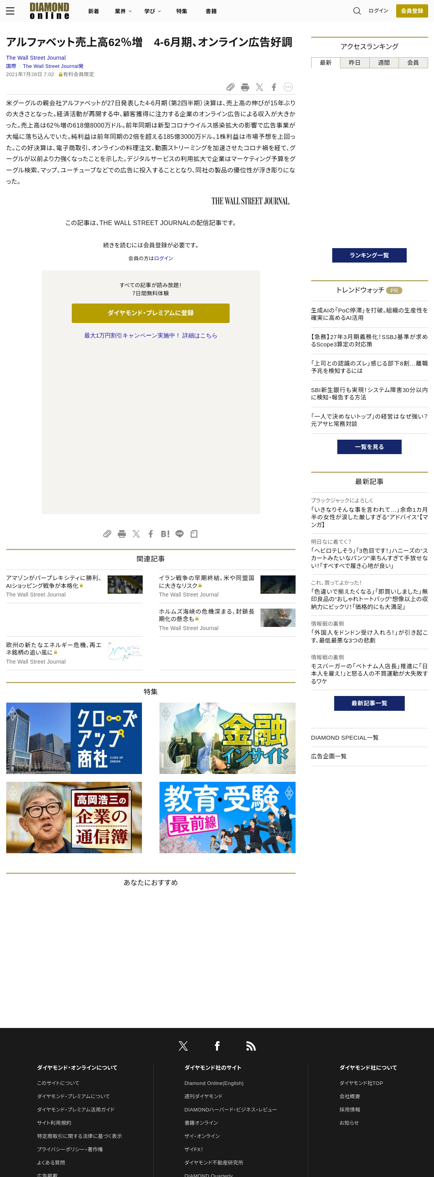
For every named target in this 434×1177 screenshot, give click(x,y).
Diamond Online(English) (214, 919)
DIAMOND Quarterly (208, 1012)
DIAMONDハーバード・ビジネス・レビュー (230, 946)
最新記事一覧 (370, 703)
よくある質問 (51, 999)
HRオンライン (199, 1039)
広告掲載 (47, 1012)
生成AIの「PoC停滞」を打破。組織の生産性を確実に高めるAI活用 (369, 314)
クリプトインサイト (204, 1052)
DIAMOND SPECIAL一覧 (345, 737)
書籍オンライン (201, 959)
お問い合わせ (52, 1025)
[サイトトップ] (42, 13)
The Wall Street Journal (36, 58)
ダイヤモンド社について (368, 904)
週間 (384, 62)
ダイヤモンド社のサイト (212, 904)
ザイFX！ (194, 986)
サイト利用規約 (54, 959)
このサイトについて (58, 919)
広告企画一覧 (329, 756)
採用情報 (350, 946)
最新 (326, 62)
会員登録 (412, 14)
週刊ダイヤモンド (203, 933)
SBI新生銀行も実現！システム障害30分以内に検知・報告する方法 (369, 394)
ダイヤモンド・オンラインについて (77, 904)
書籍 (211, 14)
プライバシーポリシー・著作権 (70, 986)
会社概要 (350, 933)
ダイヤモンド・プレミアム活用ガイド (76, 946)
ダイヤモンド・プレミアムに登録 (151, 313)
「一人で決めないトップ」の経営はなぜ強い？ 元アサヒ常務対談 (369, 420)
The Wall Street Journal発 (53, 66)
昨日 (355, 62)
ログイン (378, 13)
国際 (11, 66)
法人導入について (57, 1039)
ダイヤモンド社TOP (361, 919)
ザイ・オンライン (202, 972)
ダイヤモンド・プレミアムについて (73, 933)
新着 (94, 14)
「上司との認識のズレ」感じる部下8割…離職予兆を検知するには (369, 367)
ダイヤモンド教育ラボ (208, 1065)
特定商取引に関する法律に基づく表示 (79, 972)
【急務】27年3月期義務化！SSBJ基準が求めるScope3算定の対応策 (369, 341)
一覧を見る (369, 447)
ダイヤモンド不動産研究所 (213, 999)
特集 (182, 14)
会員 (413, 62)
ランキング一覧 (369, 255)
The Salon (196, 1025)
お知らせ (349, 959)
